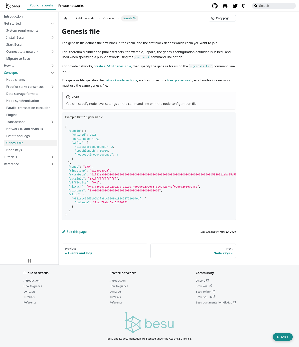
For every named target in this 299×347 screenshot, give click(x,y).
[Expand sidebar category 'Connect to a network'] (52, 51)
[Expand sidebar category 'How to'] (52, 65)
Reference (29, 302)
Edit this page (74, 232)
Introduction (31, 280)
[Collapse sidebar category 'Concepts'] (52, 72)
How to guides (32, 286)
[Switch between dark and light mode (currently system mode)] (243, 6)
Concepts (29, 291)
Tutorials (29, 297)
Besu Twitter (205, 291)
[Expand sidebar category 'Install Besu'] (52, 37)
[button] (30, 122)
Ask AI (282, 337)
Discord (202, 280)
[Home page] (65, 18)
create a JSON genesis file (112, 66)
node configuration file (179, 103)
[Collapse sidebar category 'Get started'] (52, 23)
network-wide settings (120, 80)
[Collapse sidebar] (29, 261)
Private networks (71, 6)
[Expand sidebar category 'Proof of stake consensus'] (52, 87)
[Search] (274, 6)
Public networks (42, 5)
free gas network (179, 80)
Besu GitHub (205, 297)
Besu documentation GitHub (216, 302)
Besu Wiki (204, 286)
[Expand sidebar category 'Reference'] (52, 164)
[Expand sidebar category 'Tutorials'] (52, 157)
